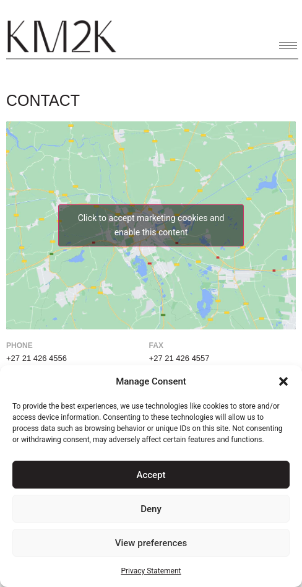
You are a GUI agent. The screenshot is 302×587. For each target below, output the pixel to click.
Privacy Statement (151, 571)
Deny (151, 509)
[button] (283, 381)
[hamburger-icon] (288, 45)
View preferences (151, 543)
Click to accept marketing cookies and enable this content (151, 225)
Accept (150, 474)
